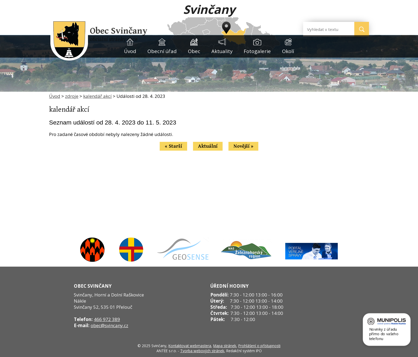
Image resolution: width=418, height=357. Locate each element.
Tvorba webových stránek (202, 350)
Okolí (288, 51)
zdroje (71, 96)
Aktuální (208, 146)
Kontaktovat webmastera (189, 345)
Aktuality (221, 51)
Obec (194, 51)
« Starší (173, 146)
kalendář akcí (97, 96)
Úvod (130, 51)
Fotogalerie (257, 51)
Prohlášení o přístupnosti (259, 345)
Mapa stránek (224, 345)
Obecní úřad (162, 51)
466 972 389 (107, 319)
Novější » (243, 146)
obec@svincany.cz (109, 325)
